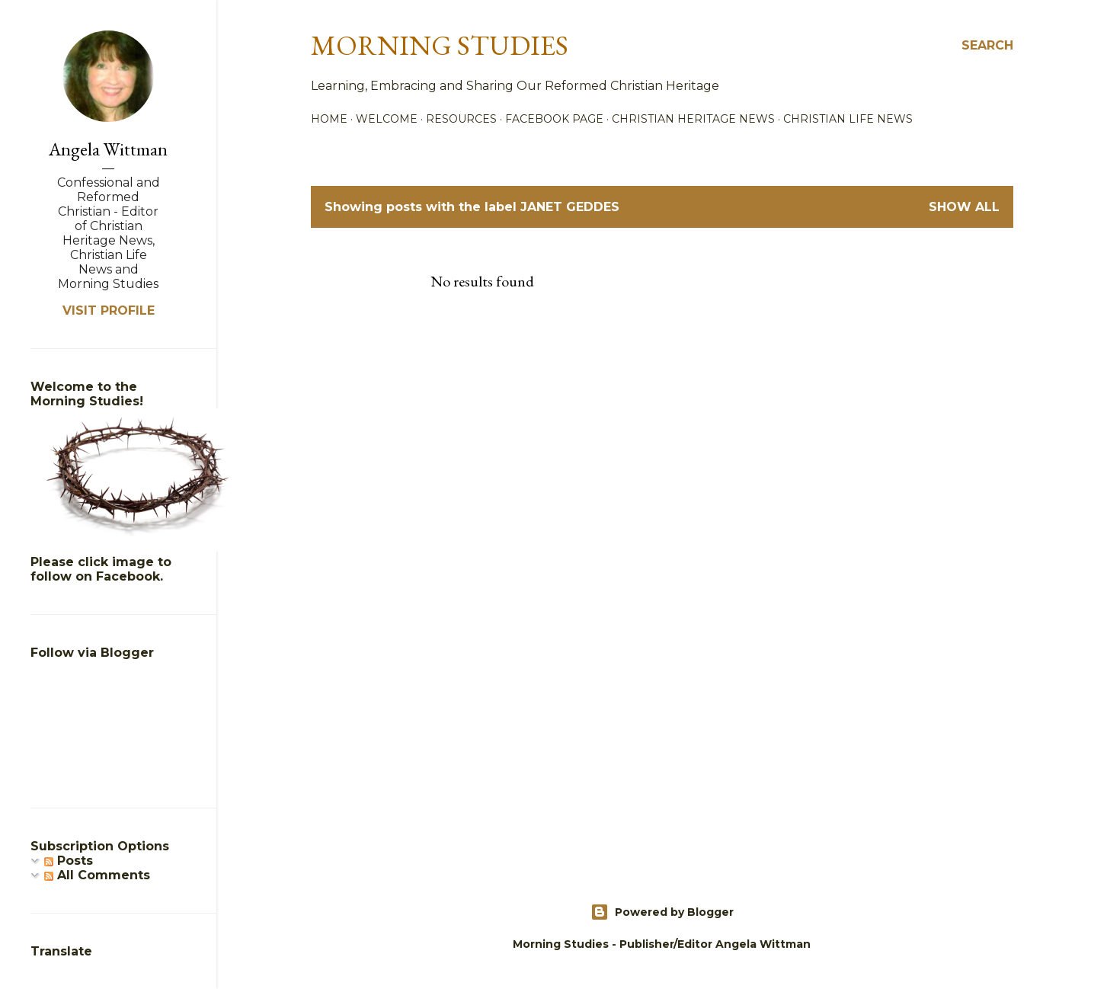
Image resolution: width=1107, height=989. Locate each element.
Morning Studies (439, 45)
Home (329, 119)
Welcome (387, 119)
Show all (964, 207)
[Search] (987, 45)
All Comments (97, 875)
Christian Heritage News (693, 119)
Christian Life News (848, 119)
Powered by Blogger (662, 912)
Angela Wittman (108, 149)
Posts (68, 860)
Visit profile (108, 310)
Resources (461, 119)
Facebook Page (554, 119)
